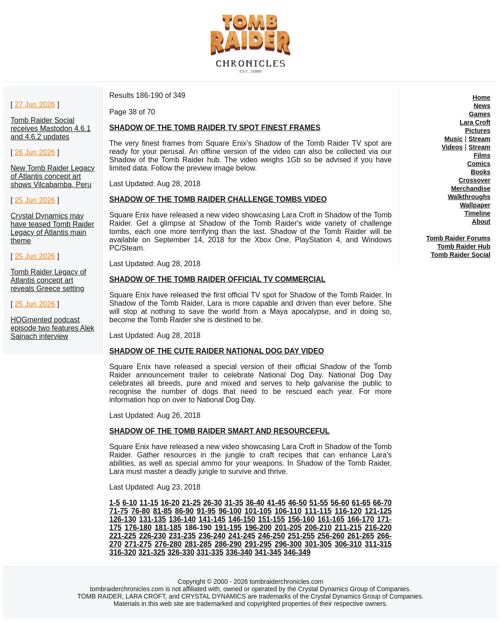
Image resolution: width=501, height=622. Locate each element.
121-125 (378, 511)
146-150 (242, 519)
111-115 (318, 511)
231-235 (182, 536)
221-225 (123, 536)
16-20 (170, 503)
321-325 (151, 552)
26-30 (212, 503)
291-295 (258, 544)
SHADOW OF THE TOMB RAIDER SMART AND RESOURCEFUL (219, 431)
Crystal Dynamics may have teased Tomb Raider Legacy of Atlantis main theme (52, 228)
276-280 (168, 544)
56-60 (339, 503)
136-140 (182, 519)
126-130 (123, 519)
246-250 (271, 536)
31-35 (233, 503)
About (481, 221)
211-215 (348, 527)
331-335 (209, 552)
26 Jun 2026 (35, 152)
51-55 (318, 503)
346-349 (297, 552)
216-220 (378, 527)
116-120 (348, 511)
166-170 (360, 519)
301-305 (318, 544)
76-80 (140, 511)
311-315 (378, 544)
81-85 (162, 511)
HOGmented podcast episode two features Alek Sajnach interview (52, 328)
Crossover (474, 180)
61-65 (361, 503)
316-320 (123, 552)
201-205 (288, 527)
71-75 (118, 511)
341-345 (268, 552)
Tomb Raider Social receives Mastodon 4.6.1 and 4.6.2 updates (51, 128)
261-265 (360, 536)
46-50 (297, 503)
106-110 (288, 511)
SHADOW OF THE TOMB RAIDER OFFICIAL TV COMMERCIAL (217, 279)
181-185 (168, 527)
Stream (479, 139)
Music (453, 139)
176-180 (138, 527)
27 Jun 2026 (35, 104)
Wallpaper (475, 205)
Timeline (477, 213)
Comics (478, 163)
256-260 (331, 536)
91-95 (206, 511)
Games (479, 114)
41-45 (276, 503)
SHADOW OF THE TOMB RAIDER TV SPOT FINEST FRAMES (214, 127)
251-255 (301, 536)
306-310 (348, 544)
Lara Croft (475, 122)
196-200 (258, 527)
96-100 (230, 511)
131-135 (152, 519)
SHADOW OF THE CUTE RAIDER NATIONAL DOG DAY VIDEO (216, 351)
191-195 (228, 527)
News (481, 105)
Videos (452, 147)
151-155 (271, 519)
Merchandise (470, 188)
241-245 (242, 536)
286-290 (228, 544)
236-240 (212, 536)
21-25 (191, 503)
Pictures (477, 130)
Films (481, 155)
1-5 (114, 503)
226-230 (152, 536)
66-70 (382, 503)
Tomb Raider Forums (458, 238)
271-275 (138, 544)
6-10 (129, 503)
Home (481, 97)
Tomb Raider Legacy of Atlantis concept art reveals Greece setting (48, 280)
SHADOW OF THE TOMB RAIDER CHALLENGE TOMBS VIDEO (218, 199)
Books (480, 172)
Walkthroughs (469, 196)
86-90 (184, 511)
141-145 (212, 519)
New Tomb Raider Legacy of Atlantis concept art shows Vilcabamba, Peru (53, 176)
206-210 (318, 527)
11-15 (148, 503)
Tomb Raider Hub (463, 246)
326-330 (180, 552)
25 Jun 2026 (35, 200)
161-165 (331, 519)
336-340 (238, 552)
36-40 (254, 503)
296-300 (288, 544)
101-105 (258, 511)
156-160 (301, 519)
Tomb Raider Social (460, 254)
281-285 (198, 544)
